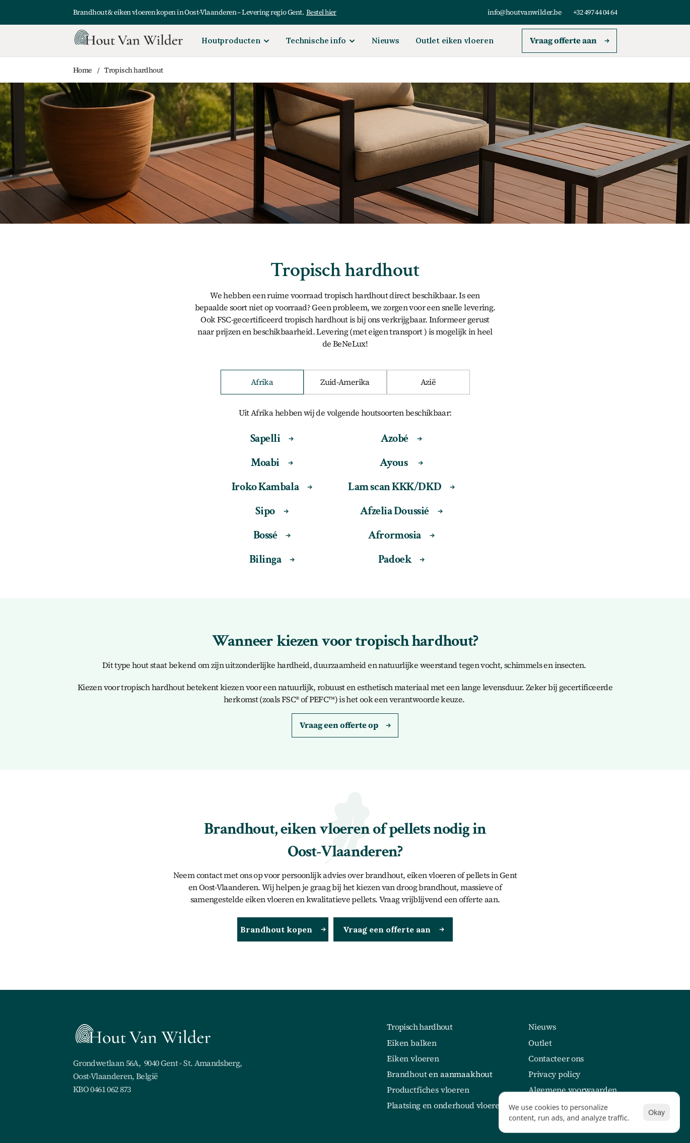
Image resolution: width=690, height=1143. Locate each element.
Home (82, 70)
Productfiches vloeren (428, 1089)
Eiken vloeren (413, 1058)
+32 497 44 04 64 (595, 12)
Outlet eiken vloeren (455, 40)
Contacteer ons (556, 1058)
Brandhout (407, 1074)
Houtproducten (230, 40)
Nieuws (385, 40)
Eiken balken (412, 1042)
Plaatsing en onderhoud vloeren (445, 1105)
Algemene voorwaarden (572, 1089)
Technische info (316, 40)
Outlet (539, 1042)
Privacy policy (554, 1074)
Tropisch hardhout (133, 70)
